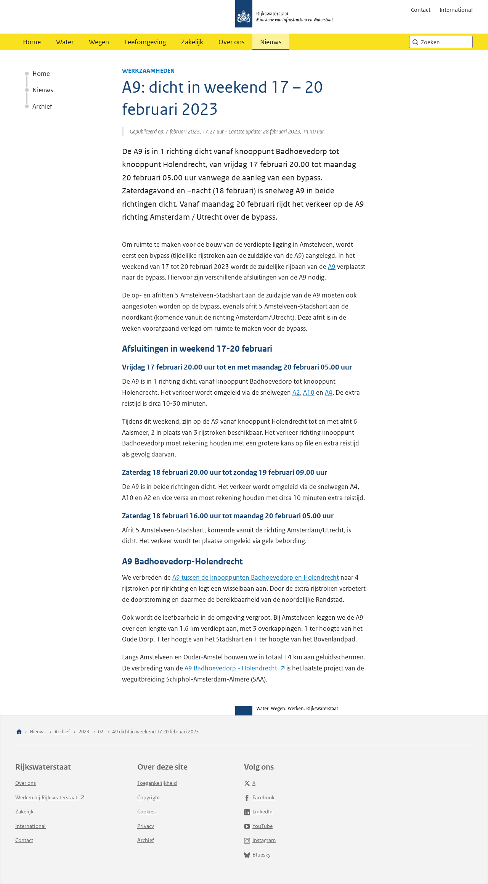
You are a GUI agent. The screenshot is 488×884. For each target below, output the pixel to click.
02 (100, 731)
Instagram (260, 840)
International (456, 9)
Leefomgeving (145, 42)
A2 (296, 392)
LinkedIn (258, 811)
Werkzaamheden (148, 71)
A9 (332, 266)
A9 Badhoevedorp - (235, 668)
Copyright (148, 797)
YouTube (258, 826)
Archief (42, 106)
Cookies (146, 811)
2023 (84, 731)
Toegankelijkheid (157, 783)
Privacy (145, 826)
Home (32, 42)
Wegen (99, 42)
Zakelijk (192, 42)
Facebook (259, 797)
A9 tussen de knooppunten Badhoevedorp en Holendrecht (255, 577)
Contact (420, 9)
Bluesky (257, 854)
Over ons (231, 42)
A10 (309, 392)
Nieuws (271, 42)
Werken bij (50, 797)
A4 (328, 392)
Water (65, 42)
